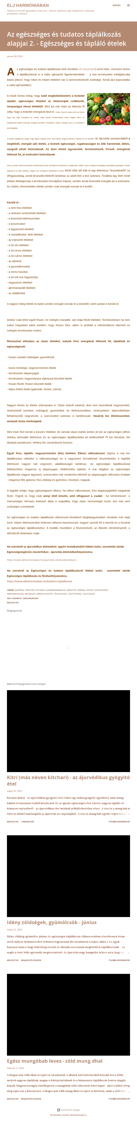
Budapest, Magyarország (25, 598)
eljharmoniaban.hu (56, 590)
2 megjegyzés (27, 821)
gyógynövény (101, 590)
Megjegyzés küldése (31, 960)
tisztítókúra (74, 594)
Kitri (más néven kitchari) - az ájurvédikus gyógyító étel (68, 780)
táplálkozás (60, 594)
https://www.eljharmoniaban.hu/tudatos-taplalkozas (39, 581)
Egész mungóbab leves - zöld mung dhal (54, 1061)
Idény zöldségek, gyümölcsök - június (52, 922)
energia (81, 590)
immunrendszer (15, 594)
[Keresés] (116, 5)
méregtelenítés (44, 594)
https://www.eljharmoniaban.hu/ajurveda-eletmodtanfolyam (41, 559)
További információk (119, 821)
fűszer (89, 590)
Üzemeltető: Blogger (68, 1110)
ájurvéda (19, 590)
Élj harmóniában (28, 5)
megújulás (30, 594)
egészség (29, 590)
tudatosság (88, 594)
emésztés (71, 590)
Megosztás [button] (12, 602)
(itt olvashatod (87, 69)
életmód (40, 590)
